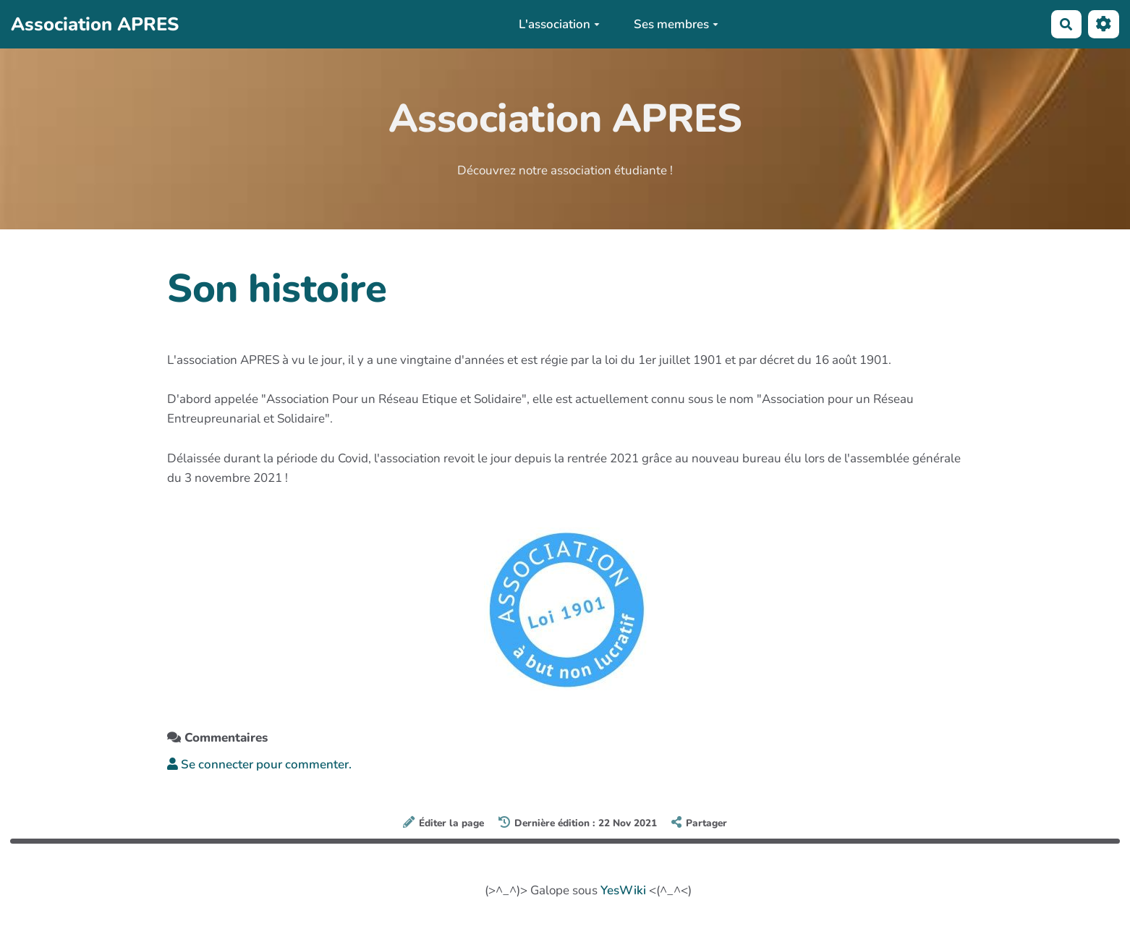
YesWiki (623, 890)
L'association (559, 24)
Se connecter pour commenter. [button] (259, 764)
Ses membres (676, 24)
